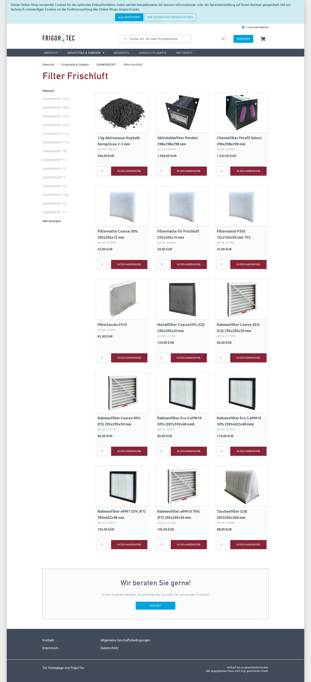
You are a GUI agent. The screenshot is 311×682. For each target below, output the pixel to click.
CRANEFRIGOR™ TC (54, 160)
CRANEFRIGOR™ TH (54, 186)
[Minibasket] (263, 39)
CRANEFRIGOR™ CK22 (55, 116)
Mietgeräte (184, 52)
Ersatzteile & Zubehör (86, 52)
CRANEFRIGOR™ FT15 (55, 142)
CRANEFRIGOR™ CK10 (55, 99)
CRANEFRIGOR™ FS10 (55, 133)
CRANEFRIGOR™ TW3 (55, 194)
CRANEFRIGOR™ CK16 (55, 107)
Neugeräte (121, 52)
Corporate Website (257, 27)
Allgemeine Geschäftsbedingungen (125, 640)
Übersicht (51, 52)
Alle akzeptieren (129, 17)
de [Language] (224, 39)
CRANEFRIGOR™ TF (54, 177)
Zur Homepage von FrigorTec (63, 668)
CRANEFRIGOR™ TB (54, 151)
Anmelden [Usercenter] (243, 38)
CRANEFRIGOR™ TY (54, 212)
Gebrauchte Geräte (153, 52)
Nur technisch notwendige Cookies (170, 17)
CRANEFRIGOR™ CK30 (55, 125)
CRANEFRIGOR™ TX (54, 203)
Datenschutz (110, 648)
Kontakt (155, 605)
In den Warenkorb (129, 171)
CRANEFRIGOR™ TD (54, 168)
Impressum (50, 648)
